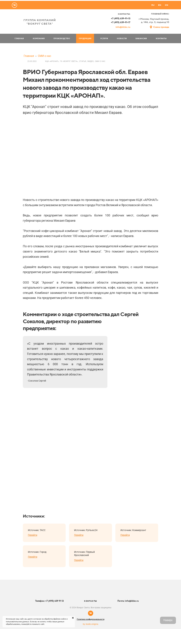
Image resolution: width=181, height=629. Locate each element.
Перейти (32, 535)
